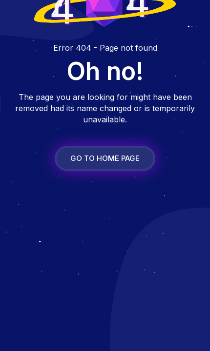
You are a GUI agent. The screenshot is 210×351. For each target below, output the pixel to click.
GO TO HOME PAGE (105, 158)
